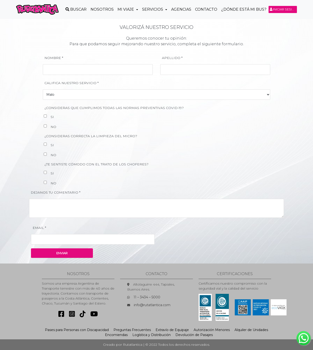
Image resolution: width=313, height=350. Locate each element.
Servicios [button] (153, 9)
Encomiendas (116, 335)
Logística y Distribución (151, 335)
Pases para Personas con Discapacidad (77, 330)
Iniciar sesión (283, 9)
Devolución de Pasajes (194, 335)
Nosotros (102, 9)
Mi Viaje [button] (126, 9)
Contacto (206, 9)
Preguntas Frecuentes (132, 330)
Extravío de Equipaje (172, 330)
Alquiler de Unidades (251, 330)
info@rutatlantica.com (152, 305)
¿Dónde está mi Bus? (243, 9)
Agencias (181, 9)
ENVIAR (62, 253)
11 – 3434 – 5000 (147, 297)
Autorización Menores (212, 330)
